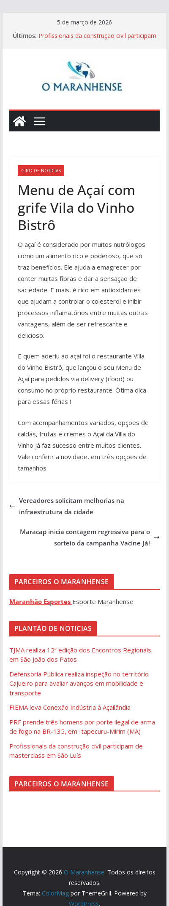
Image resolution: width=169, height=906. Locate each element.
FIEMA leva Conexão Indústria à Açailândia (70, 707)
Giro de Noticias (41, 171)
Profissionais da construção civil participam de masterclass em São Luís (97, 40)
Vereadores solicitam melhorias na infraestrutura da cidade (66, 506)
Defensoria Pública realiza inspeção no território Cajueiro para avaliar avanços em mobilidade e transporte (79, 683)
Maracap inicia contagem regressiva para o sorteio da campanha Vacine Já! (90, 537)
